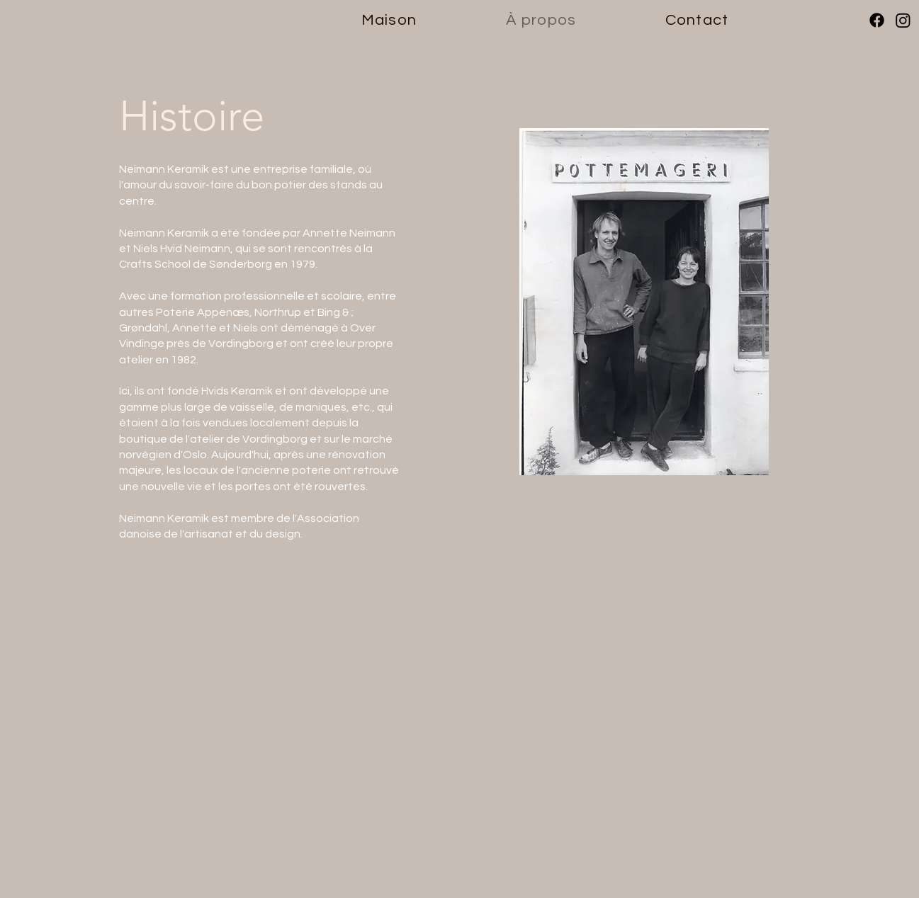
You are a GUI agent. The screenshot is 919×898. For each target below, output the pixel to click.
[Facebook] (876, 20)
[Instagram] (903, 20)
